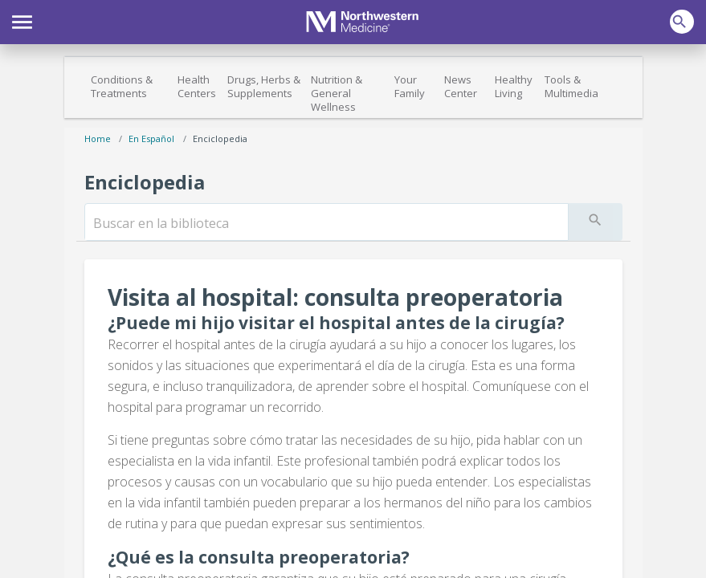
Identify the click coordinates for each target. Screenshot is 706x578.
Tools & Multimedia (571, 86)
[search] (326, 223)
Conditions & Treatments (122, 86)
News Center (460, 86)
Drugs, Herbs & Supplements (263, 86)
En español (151, 138)
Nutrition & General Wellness (336, 93)
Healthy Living (514, 86)
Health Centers (197, 86)
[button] (22, 20)
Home (97, 138)
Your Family (409, 86)
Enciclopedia (220, 138)
